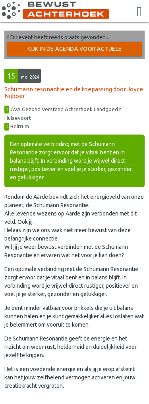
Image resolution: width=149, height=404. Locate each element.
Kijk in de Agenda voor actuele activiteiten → (74, 51)
